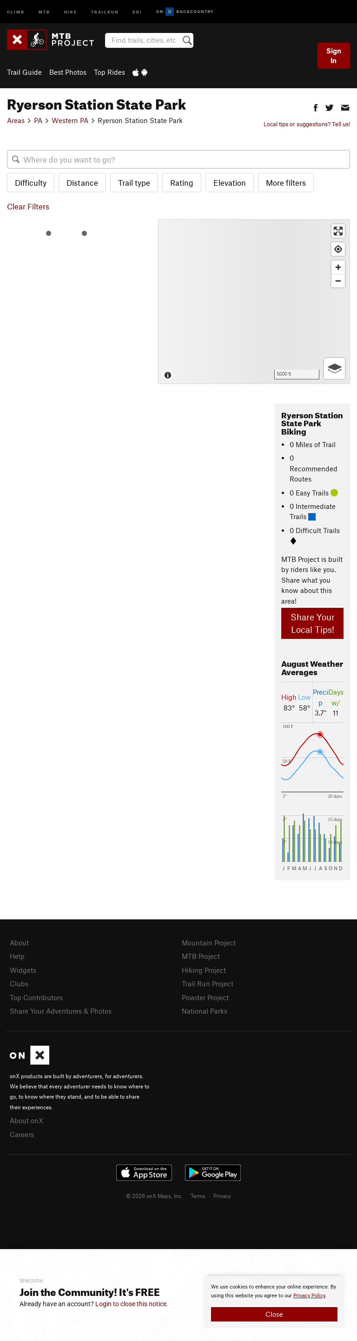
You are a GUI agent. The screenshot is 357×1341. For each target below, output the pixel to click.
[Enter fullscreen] (338, 231)
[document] (274, 1301)
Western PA (70, 120)
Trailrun (105, 11)
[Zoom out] (338, 280)
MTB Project (201, 956)
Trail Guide (24, 72)
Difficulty (30, 182)
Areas (16, 120)
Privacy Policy (309, 1296)
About (19, 942)
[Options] (334, 368)
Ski (137, 11)
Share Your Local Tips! (313, 623)
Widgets (23, 970)
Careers (22, 1134)
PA (38, 120)
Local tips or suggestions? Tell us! (307, 124)
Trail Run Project (207, 983)
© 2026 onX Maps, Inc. (154, 1195)
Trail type (134, 182)
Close (274, 1314)
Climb (16, 11)
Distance (82, 182)
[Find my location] (338, 249)
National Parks (204, 1011)
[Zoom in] (338, 267)
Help (17, 956)
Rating (181, 182)
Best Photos (67, 72)
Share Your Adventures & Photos (61, 1011)
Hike (70, 11)
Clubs (19, 983)
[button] (315, 106)
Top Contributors (36, 997)
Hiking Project (204, 970)
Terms (198, 1195)
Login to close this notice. (131, 1304)
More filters (286, 182)
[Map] (254, 302)
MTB (44, 11)
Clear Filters (28, 206)
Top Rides (109, 72)
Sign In (333, 55)
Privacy (222, 1195)
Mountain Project (209, 942)
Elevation (229, 182)
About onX (26, 1120)
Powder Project (205, 997)
